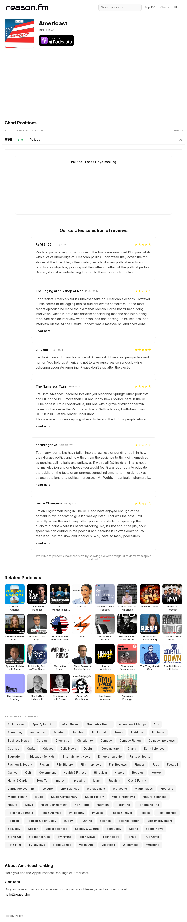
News (29, 804)
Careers (42, 740)
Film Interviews (91, 764)
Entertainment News (76, 756)
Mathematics (144, 788)
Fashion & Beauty (20, 764)
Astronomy (15, 732)
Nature (12, 804)
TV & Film (14, 844)
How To (42, 780)
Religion (13, 820)
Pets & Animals (51, 812)
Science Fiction (129, 820)
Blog (177, 7)
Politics (35, 139)
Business (158, 732)
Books (118, 732)
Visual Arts (86, 844)
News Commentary (54, 804)
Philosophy (76, 812)
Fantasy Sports (140, 756)
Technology (111, 836)
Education (15, 756)
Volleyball (108, 844)
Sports (133, 828)
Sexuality (14, 828)
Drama (131, 748)
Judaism (114, 780)
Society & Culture (87, 828)
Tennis (131, 836)
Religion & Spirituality (41, 820)
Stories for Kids (39, 836)
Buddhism (137, 732)
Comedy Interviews (162, 740)
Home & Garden (18, 780)
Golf (28, 772)
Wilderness (130, 844)
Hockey (156, 772)
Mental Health (17, 796)
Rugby (68, 820)
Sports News (154, 828)
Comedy (106, 740)
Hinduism (100, 772)
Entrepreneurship (110, 756)
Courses (13, 748)
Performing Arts (148, 804)
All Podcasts (16, 724)
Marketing (120, 788)
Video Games (62, 844)
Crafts (31, 748)
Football (172, 764)
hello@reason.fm (17, 894)
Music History (94, 796)
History (119, 772)
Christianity (85, 740)
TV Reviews (37, 844)
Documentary (110, 748)
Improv (60, 780)
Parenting (123, 804)
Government (47, 772)
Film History (65, 764)
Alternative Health (98, 724)
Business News (18, 740)
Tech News (87, 836)
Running (86, 820)
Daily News (68, 748)
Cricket (48, 748)
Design (89, 748)
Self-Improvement (159, 820)
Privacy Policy (14, 915)
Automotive (38, 732)
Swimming (65, 836)
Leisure (48, 788)
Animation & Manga (132, 724)
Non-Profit (81, 804)
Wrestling (152, 844)
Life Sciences (70, 788)
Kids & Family (137, 780)
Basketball (99, 732)
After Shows (70, 724)
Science (105, 820)
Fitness (140, 764)
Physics (97, 812)
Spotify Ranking (43, 724)
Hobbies (137, 772)
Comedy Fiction (130, 740)
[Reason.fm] (27, 7)
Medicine (167, 788)
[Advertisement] (93, 81)
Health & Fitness (75, 772)
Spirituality (114, 828)
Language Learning (21, 788)
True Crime (151, 836)
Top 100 (150, 7)
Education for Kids (41, 756)
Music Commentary (64, 796)
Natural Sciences (154, 796)
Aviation (59, 732)
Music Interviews (123, 796)
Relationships (167, 812)
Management (96, 788)
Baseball (78, 732)
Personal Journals (20, 812)
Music (39, 796)
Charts (164, 7)
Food (156, 764)
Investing (79, 780)
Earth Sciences (154, 748)
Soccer (33, 828)
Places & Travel (121, 812)
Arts (156, 724)
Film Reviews (118, 764)
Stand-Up (14, 836)
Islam (96, 780)
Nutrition (103, 804)
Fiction (44, 764)
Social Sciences (56, 828)
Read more (43, 331)
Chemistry (62, 740)
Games (12, 772)
